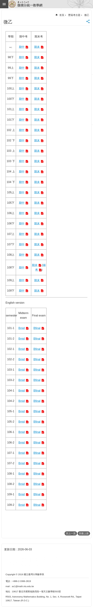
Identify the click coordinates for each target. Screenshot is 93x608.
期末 (37, 46)
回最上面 (84, 533)
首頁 (61, 15)
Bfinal (36, 328)
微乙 (86, 15)
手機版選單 (4, 4)
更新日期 (9, 549)
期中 (21, 46)
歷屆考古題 (74, 15)
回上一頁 (71, 533)
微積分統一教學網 (29, 5)
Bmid (21, 328)
